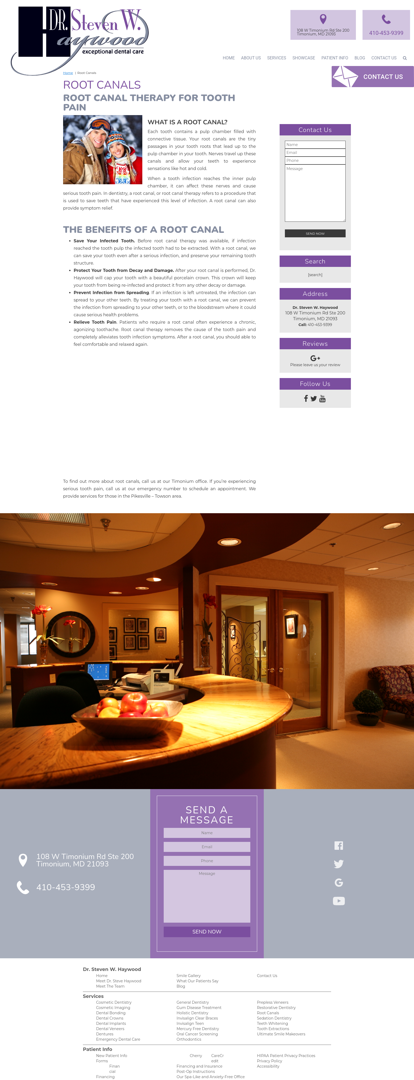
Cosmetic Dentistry (112, 980)
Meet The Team (109, 964)
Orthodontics (188, 1019)
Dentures (104, 1014)
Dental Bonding (109, 991)
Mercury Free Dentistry (196, 1008)
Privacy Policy (268, 1041)
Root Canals (267, 991)
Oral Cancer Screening (196, 1014)
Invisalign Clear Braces (196, 997)
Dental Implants (110, 1003)
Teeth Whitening (271, 1003)
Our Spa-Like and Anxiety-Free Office (208, 1058)
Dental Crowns (108, 997)
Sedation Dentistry (273, 997)
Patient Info (333, 58)
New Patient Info (110, 1036)
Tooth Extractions (272, 1008)
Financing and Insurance (198, 1047)
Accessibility (267, 1047)
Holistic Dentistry (191, 991)
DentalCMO (247, 1070)
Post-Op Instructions (194, 1052)
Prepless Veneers (271, 980)
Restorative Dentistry (275, 986)
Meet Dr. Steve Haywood (117, 958)
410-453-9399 (385, 32)
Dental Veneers (109, 1008)
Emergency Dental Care (116, 1019)
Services (275, 58)
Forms (101, 1041)
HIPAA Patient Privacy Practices (283, 1036)
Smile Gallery (188, 953)
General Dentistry (192, 980)
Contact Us (384, 58)
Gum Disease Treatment (197, 986)
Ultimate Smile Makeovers (279, 1014)
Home (226, 58)
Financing (104, 1058)
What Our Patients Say (196, 958)
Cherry (195, 1036)
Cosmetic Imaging (111, 986)
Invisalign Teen (189, 1003)
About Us (249, 58)
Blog (359, 58)
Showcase (301, 58)
